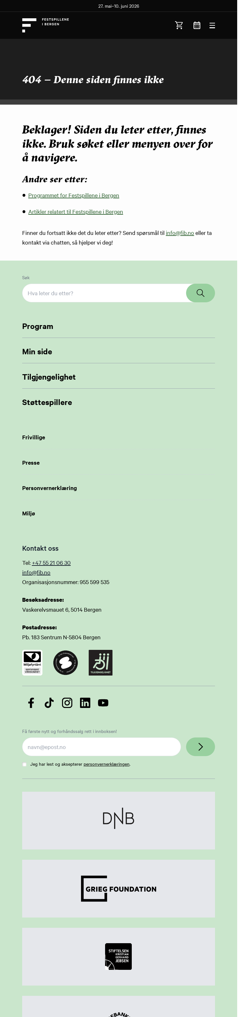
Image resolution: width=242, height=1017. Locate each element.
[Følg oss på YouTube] (103, 703)
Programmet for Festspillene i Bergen (73, 195)
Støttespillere (47, 402)
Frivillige (33, 437)
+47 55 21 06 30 (51, 562)
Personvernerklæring (49, 488)
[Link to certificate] (32, 663)
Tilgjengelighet (49, 376)
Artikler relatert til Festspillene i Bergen (75, 211)
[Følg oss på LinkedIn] (85, 703)
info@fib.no (180, 232)
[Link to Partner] (118, 820)
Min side (37, 351)
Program (37, 326)
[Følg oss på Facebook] (31, 703)
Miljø (28, 513)
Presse (31, 462)
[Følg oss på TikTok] (49, 703)
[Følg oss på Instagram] (67, 703)
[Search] (200, 293)
